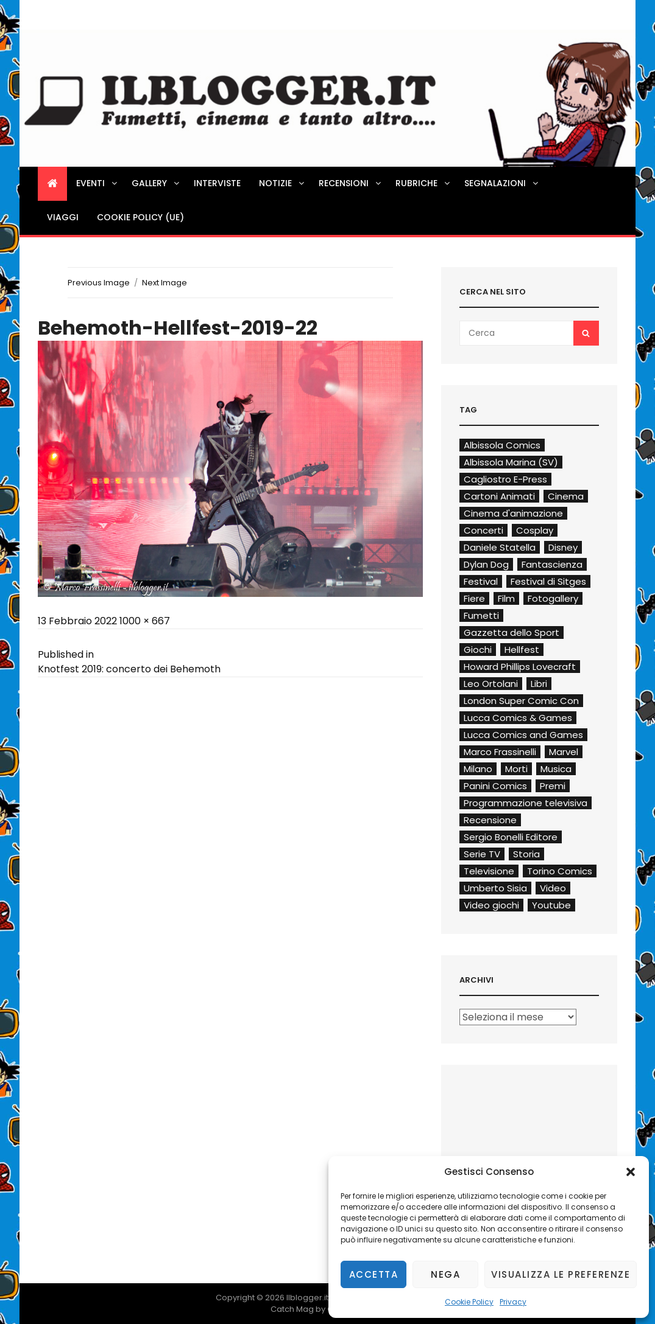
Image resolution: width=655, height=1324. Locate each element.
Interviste (217, 183)
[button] (631, 1172)
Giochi (478, 649)
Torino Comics (559, 871)
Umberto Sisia (495, 888)
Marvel (563, 751)
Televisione (489, 871)
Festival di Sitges (548, 581)
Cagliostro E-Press (505, 479)
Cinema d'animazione (513, 513)
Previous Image (99, 282)
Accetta (373, 1274)
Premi (552, 785)
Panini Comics (495, 785)
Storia (526, 854)
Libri (539, 683)
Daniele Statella (500, 547)
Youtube (551, 905)
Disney (563, 547)
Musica (556, 768)
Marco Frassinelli (500, 751)
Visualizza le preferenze (560, 1274)
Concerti (483, 530)
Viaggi (63, 217)
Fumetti (481, 615)
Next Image (164, 282)
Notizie (282, 183)
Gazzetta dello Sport (511, 632)
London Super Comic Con (521, 700)
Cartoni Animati (499, 496)
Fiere (474, 598)
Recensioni (351, 183)
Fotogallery (553, 598)
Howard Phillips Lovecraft (520, 666)
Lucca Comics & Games (518, 717)
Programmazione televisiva (525, 802)
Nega (445, 1274)
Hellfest (522, 649)
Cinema (566, 496)
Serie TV (482, 854)
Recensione (490, 820)
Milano (478, 768)
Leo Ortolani (491, 683)
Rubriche (423, 183)
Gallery (156, 183)
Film (506, 598)
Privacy (513, 1302)
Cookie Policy (469, 1302)
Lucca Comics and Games (523, 734)
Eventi (97, 183)
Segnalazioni (502, 183)
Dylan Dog (486, 564)
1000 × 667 (144, 621)
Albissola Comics (502, 445)
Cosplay (534, 530)
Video (553, 888)
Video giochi (491, 905)
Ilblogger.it (307, 1297)
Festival (481, 581)
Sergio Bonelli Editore (511, 837)
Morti (516, 768)
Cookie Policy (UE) (140, 217)
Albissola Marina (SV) (511, 462)
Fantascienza (552, 564)
